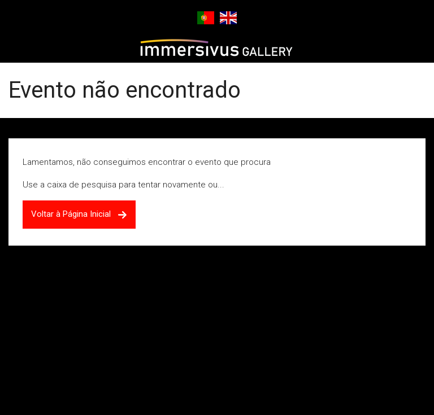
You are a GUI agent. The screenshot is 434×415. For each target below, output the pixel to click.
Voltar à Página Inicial (79, 214)
